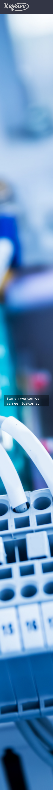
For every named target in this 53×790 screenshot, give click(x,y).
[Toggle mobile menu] (47, 8)
